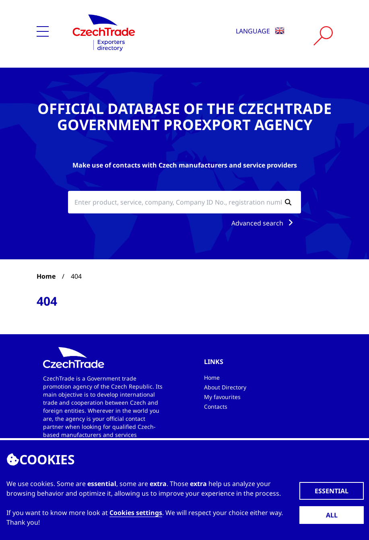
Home (46, 276)
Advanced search (263, 223)
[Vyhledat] (323, 36)
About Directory (225, 387)
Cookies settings (135, 512)
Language (260, 31)
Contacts (215, 406)
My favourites (222, 397)
